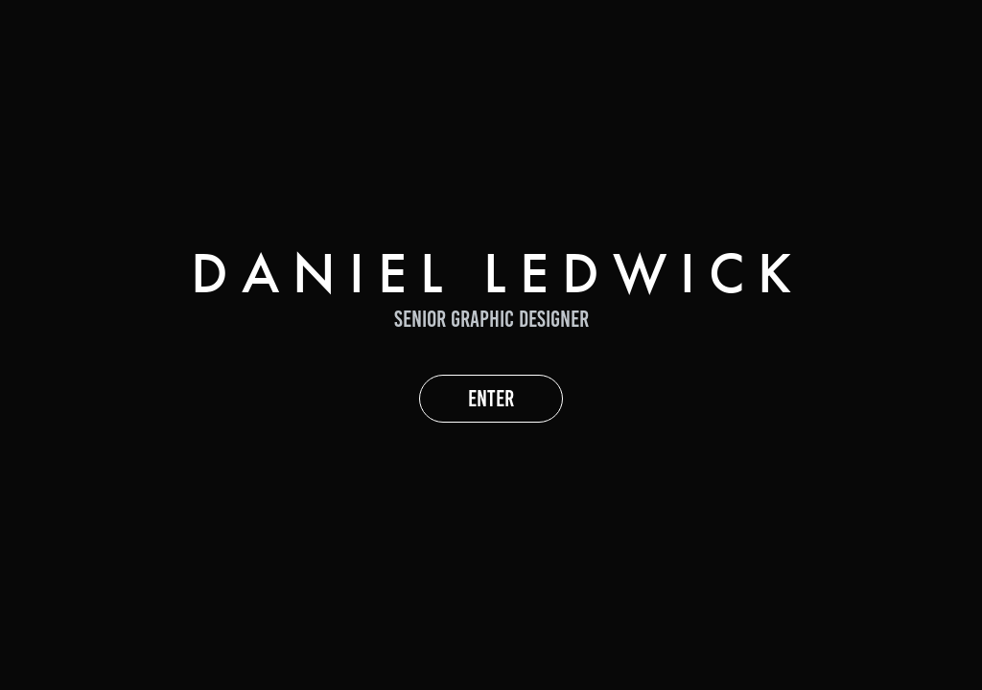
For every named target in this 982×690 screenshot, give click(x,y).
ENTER (491, 398)
